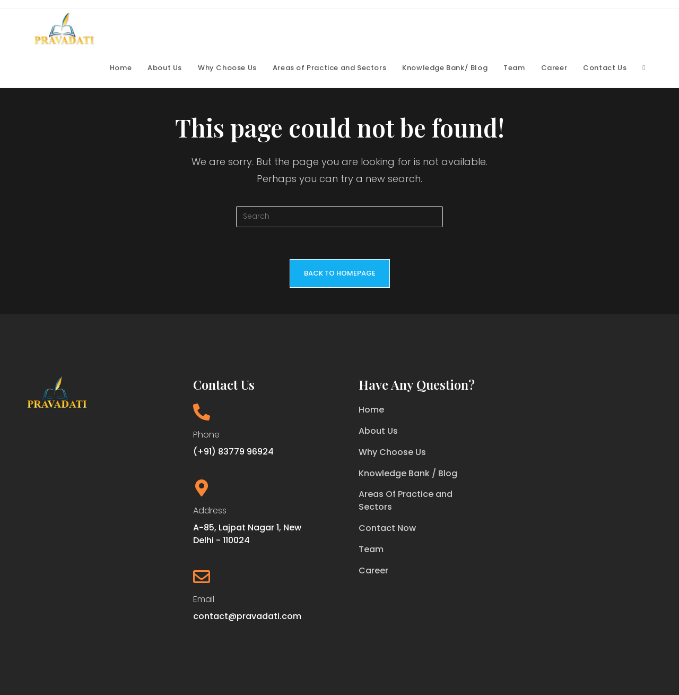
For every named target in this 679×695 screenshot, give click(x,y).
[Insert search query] (339, 216)
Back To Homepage (340, 273)
